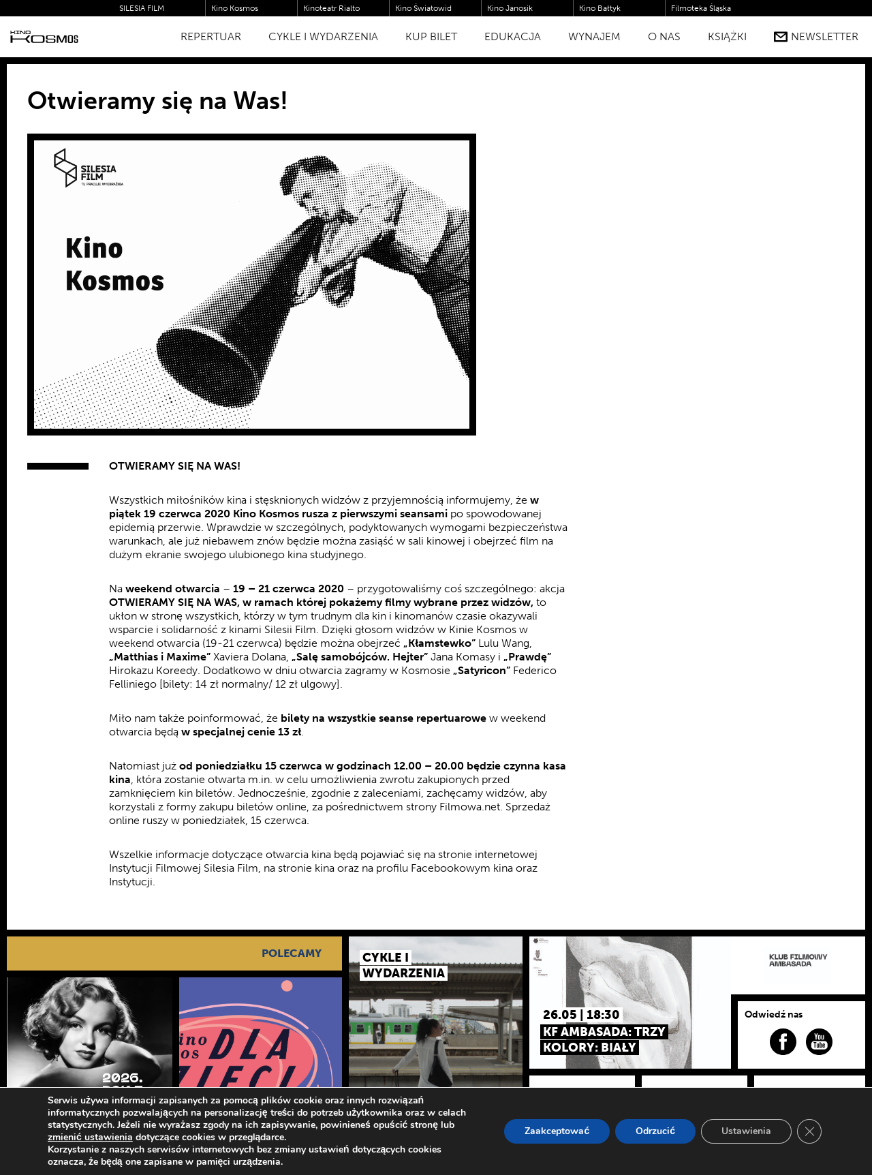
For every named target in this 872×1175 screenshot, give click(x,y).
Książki (727, 36)
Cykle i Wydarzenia (323, 36)
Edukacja (512, 36)
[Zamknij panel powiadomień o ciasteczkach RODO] (809, 1131)
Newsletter (816, 37)
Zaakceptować (557, 1131)
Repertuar (211, 36)
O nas (664, 36)
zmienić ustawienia (90, 1137)
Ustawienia (746, 1131)
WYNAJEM (594, 36)
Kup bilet (431, 36)
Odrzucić (655, 1131)
